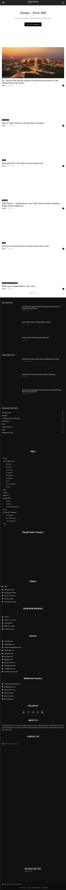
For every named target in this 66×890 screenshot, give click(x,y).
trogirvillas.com (9, 644)
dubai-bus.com (9, 696)
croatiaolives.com (10, 665)
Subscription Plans (10, 593)
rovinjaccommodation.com (12, 647)
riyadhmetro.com (9, 687)
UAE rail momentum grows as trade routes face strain (25, 246)
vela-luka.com (8, 641)
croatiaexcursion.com (11, 672)
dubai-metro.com (10, 690)
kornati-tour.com (9, 662)
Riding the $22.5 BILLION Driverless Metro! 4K (22, 163)
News (3, 243)
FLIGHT (6, 617)
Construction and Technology (9, 283)
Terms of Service (10, 596)
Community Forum (10, 602)
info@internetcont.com (12, 744)
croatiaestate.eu (9, 669)
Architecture (5, 77)
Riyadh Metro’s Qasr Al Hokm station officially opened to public (40, 359)
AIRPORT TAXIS (9, 626)
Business (4, 200)
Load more (33, 293)
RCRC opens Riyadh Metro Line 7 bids (18, 286)
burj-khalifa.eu (8, 699)
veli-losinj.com (8, 653)
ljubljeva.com (8, 659)
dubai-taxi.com (9, 693)
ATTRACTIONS (9, 629)
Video (3, 160)
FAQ (5, 587)
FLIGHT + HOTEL (10, 620)
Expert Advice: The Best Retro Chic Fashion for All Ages (38, 374)
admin (4, 85)
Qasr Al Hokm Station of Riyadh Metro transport (23, 123)
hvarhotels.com (9, 650)
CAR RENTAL (8, 623)
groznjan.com (8, 656)
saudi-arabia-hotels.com (12, 684)
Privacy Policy (8, 599)
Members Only (9, 590)
